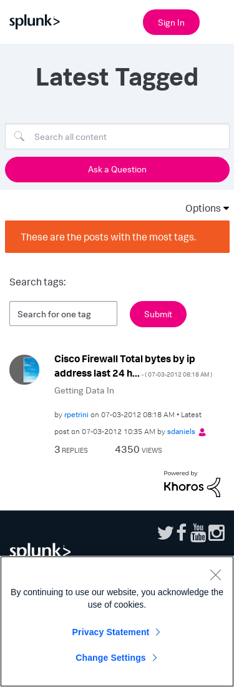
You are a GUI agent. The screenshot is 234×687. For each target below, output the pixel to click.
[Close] (215, 574)
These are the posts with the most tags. (108, 236)
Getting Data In (84, 390)
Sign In (171, 22)
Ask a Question (117, 169)
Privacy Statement (111, 632)
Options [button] (199, 208)
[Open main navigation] (217, 20)
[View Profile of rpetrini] (76, 414)
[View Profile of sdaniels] (181, 431)
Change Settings (111, 658)
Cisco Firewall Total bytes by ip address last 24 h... (133, 365)
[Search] (117, 136)
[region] (117, 621)
